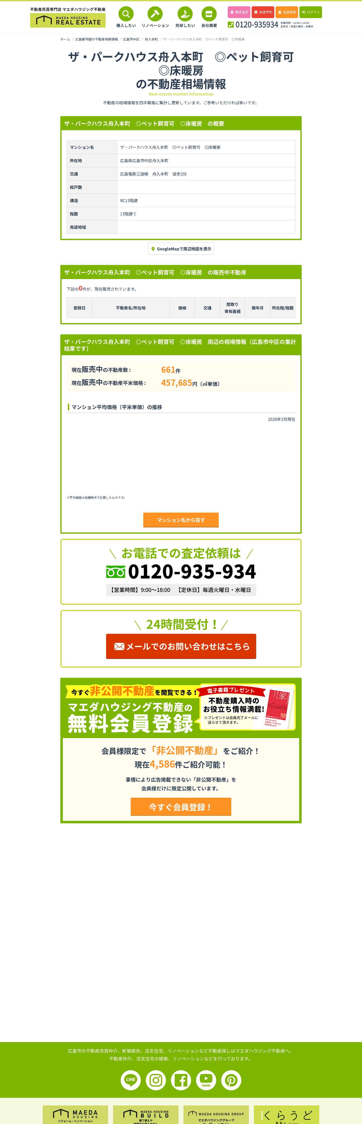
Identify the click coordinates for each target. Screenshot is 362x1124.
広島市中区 (131, 39)
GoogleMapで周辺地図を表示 (181, 249)
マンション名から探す (181, 519)
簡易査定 (239, 12)
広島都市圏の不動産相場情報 (96, 39)
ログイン (310, 12)
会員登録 (287, 12)
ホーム (65, 39)
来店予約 (263, 12)
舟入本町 (151, 39)
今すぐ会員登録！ (181, 807)
